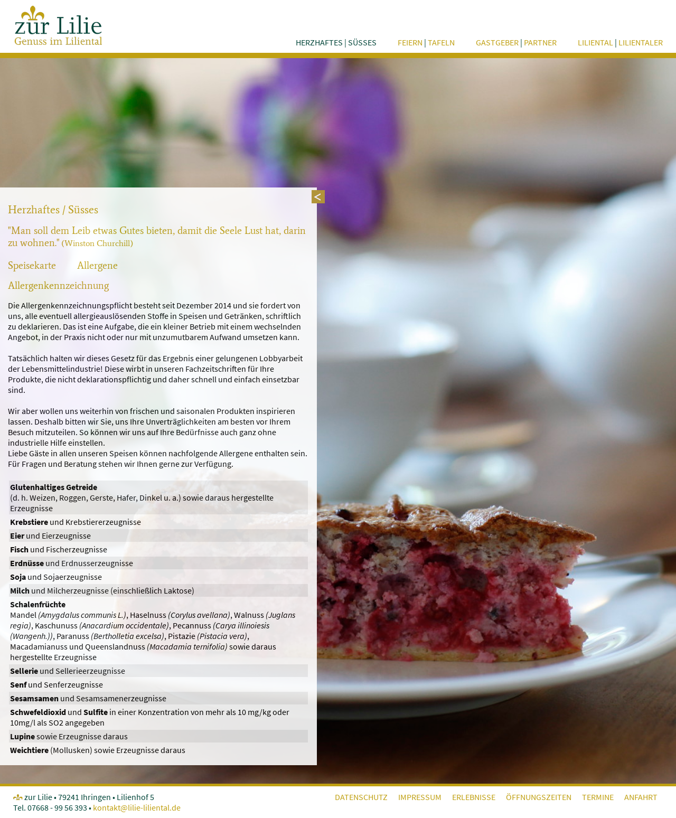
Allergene (97, 265)
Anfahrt (641, 797)
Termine (598, 797)
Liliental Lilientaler (620, 42)
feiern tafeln (426, 42)
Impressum (420, 797)
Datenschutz (361, 797)
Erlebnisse (473, 797)
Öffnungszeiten (538, 797)
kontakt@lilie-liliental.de (137, 807)
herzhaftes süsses (336, 42)
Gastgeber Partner (516, 42)
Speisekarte (32, 265)
